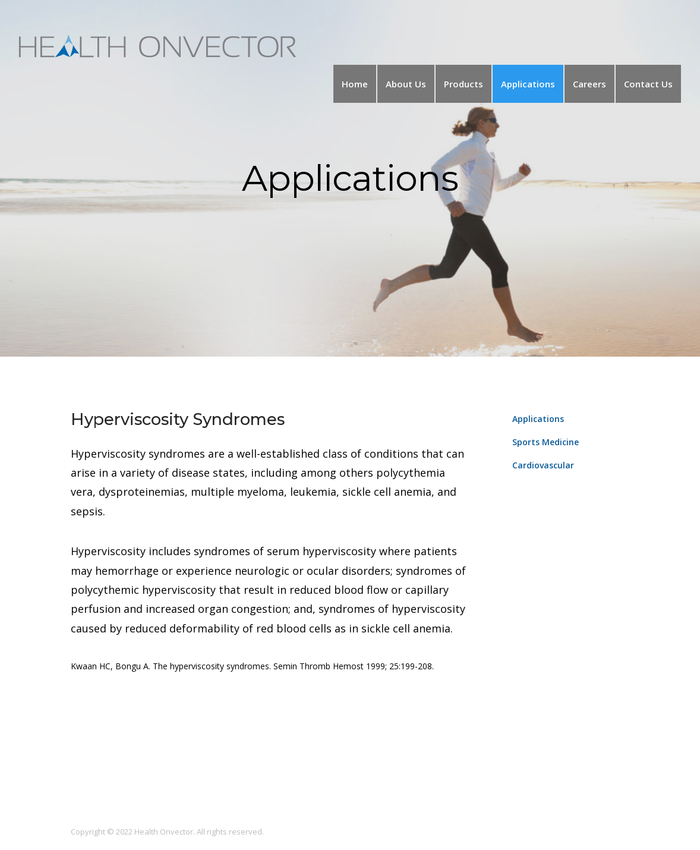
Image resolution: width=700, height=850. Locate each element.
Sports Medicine (545, 442)
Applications (528, 84)
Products (463, 84)
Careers (589, 84)
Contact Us (648, 84)
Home (355, 84)
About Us (406, 84)
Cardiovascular (543, 465)
